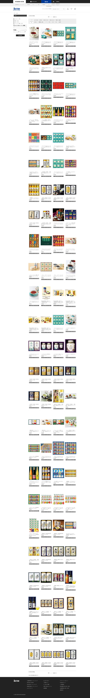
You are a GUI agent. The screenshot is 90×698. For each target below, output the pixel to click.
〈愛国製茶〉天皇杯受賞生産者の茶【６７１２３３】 (34, 586)
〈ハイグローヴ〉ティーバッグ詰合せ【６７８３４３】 (34, 355)
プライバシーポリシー (64, 680)
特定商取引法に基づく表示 (65, 686)
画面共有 (61, 690)
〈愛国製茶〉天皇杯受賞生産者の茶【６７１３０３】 (46, 560)
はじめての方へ (46, 680)
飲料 (17, 13)
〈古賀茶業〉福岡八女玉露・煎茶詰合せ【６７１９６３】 (70, 638)
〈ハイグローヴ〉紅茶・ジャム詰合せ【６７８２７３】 (58, 355)
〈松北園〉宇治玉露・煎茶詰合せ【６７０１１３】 (46, 405)
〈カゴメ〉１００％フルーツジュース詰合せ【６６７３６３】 (58, 457)
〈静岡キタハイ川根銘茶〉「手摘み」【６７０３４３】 (46, 612)
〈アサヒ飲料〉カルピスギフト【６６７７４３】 (58, 482)
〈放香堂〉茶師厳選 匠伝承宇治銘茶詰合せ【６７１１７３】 (58, 663)
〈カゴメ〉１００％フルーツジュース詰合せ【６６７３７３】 (46, 457)
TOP (14, 13)
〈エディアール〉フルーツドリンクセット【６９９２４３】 (58, 250)
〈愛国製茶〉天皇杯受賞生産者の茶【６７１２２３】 (46, 534)
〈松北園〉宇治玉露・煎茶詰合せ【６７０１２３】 (34, 405)
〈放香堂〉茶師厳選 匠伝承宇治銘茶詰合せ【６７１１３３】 (70, 663)
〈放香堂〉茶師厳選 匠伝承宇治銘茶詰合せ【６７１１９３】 (46, 663)
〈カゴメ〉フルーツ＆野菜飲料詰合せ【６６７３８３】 (34, 457)
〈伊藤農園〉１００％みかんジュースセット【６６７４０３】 (34, 199)
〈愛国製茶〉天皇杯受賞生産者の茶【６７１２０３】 (58, 534)
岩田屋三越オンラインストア (57, 4)
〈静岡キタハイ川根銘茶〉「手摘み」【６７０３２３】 (70, 612)
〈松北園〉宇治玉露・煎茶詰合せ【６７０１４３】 (58, 380)
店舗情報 (28, 4)
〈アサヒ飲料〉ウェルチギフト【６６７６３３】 (70, 172)
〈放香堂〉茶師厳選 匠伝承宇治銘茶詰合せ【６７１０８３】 (70, 199)
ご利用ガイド (46, 682)
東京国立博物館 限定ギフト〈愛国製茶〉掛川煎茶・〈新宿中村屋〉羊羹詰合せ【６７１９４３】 (70, 303)
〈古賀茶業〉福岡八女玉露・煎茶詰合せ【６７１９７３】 (58, 638)
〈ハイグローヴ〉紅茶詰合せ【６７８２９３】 (45, 355)
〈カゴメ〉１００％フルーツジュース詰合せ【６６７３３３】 (70, 457)
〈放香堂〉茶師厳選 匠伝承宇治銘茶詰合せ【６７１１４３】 (58, 199)
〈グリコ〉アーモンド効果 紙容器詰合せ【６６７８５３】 (34, 276)
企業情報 (45, 688)
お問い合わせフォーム (48, 686)
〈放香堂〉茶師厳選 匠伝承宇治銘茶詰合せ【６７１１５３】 (46, 199)
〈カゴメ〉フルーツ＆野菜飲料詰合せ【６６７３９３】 (34, 508)
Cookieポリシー (63, 682)
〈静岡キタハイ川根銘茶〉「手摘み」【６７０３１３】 (34, 638)
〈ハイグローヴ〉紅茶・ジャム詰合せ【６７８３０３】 (70, 68)
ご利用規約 (62, 684)
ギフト (33, 4)
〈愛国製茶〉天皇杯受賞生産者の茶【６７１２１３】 (46, 586)
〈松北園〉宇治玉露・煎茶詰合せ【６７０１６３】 (34, 380)
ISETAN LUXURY (30, 682)
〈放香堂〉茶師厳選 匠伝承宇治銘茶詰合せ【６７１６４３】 (34, 663)
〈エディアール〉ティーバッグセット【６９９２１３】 (58, 94)
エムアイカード (30, 688)
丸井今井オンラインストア (53, 4)
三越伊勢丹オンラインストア (19, 4)
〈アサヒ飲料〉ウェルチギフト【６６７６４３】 (70, 120)
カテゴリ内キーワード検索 (20, 25)
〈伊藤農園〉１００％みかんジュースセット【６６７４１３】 (70, 482)
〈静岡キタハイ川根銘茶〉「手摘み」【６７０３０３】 (46, 638)
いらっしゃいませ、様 (46, 8)
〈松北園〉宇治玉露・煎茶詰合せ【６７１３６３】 (34, 224)
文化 (38, 4)
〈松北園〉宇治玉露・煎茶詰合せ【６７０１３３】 (70, 380)
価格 (15, 29)
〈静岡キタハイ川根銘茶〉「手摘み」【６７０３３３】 (58, 612)
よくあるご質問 (46, 684)
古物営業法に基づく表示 (64, 688)
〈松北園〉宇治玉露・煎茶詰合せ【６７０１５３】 (46, 380)
